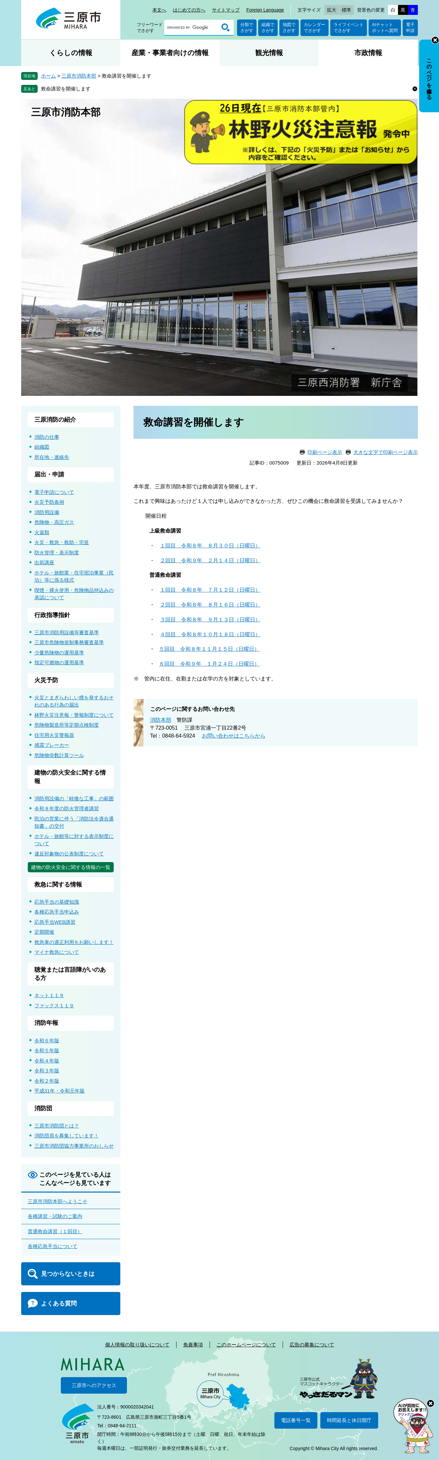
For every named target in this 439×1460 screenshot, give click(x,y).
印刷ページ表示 (324, 452)
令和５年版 (46, 1050)
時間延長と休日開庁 (349, 1420)
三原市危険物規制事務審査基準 (69, 642)
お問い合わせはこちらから (233, 736)
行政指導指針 (52, 615)
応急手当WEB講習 (54, 922)
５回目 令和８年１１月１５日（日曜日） (209, 649)
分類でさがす (246, 27)
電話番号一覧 (296, 1420)
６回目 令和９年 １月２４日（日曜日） (209, 664)
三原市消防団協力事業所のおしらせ (74, 1146)
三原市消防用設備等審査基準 (66, 632)
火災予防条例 (49, 502)
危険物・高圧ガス (54, 522)
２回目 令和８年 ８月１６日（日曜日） (210, 605)
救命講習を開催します (66, 88)
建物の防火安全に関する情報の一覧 (70, 867)
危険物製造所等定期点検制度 (66, 725)
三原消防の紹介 (55, 419)
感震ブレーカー (51, 745)
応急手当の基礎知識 (56, 902)
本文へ (159, 10)
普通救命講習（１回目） (55, 1231)
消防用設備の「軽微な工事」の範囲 (74, 798)
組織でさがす (267, 27)
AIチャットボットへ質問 (385, 27)
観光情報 (269, 52)
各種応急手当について (52, 1246)
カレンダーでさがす (314, 27)
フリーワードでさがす (150, 27)
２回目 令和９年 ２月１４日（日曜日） (210, 560)
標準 (346, 10)
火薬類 (41, 532)
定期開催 (44, 932)
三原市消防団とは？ (56, 1126)
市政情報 (368, 52)
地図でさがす (289, 27)
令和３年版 (46, 1070)
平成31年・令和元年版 (59, 1091)
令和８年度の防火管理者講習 (66, 808)
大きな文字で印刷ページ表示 (385, 452)
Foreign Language (265, 10)
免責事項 (193, 1344)
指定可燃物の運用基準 (59, 662)
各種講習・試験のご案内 (55, 1216)
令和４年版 (46, 1060)
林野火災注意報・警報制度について (74, 715)
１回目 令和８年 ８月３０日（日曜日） (210, 545)
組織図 (41, 447)
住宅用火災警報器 (54, 735)
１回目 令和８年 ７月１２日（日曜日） (210, 590)
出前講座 (44, 562)
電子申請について (54, 492)
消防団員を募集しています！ (66, 1135)
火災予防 (46, 680)
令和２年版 (46, 1081)
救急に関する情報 (58, 884)
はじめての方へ (189, 10)
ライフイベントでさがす (349, 27)
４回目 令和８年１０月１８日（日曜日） (210, 634)
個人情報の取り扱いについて (137, 1344)
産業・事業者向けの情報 (170, 52)
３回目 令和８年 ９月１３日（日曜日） (210, 619)
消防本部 (160, 720)
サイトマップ (226, 10)
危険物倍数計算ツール (59, 755)
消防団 (43, 1108)
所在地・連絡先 (51, 457)
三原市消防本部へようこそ (57, 1201)
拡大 (331, 10)
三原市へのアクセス (94, 1385)
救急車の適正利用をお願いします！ (74, 942)
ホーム (48, 76)
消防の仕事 (46, 437)
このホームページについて (246, 1344)
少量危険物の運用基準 (59, 652)
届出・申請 (49, 474)
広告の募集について (312, 1344)
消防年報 (46, 1023)
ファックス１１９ (54, 1005)
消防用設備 (46, 512)
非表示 (435, 40)
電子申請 (410, 27)
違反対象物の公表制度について (69, 853)
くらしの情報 (70, 52)
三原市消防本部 (78, 76)
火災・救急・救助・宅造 (61, 542)
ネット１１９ (49, 995)
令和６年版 (46, 1040)
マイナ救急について (56, 952)
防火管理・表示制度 (56, 552)
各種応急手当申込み (56, 912)
